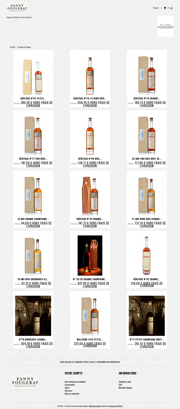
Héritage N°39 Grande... (90, 219)
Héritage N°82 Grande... (146, 279)
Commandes (70, 384)
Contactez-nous (125, 381)
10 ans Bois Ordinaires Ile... (33, 279)
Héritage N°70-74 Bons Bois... (89, 98)
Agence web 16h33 (116, 406)
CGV (120, 384)
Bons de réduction (72, 393)
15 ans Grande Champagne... (33, 219)
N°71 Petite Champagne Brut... (147, 339)
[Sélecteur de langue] (158, 7)
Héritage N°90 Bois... (90, 158)
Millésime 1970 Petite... (90, 339)
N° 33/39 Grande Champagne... (90, 279)
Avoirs (67, 387)
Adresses (68, 390)
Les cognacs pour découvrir (49, 7)
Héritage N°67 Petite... (33, 98)
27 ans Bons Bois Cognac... (147, 219)
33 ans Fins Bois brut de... (147, 158)
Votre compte (74, 373)
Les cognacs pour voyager (75, 7)
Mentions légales (125, 387)
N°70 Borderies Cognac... (33, 339)
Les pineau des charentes (99, 7)
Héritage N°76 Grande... (147, 98)
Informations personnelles (75, 381)
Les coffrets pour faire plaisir (125, 7)
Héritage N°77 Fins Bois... (33, 158)
